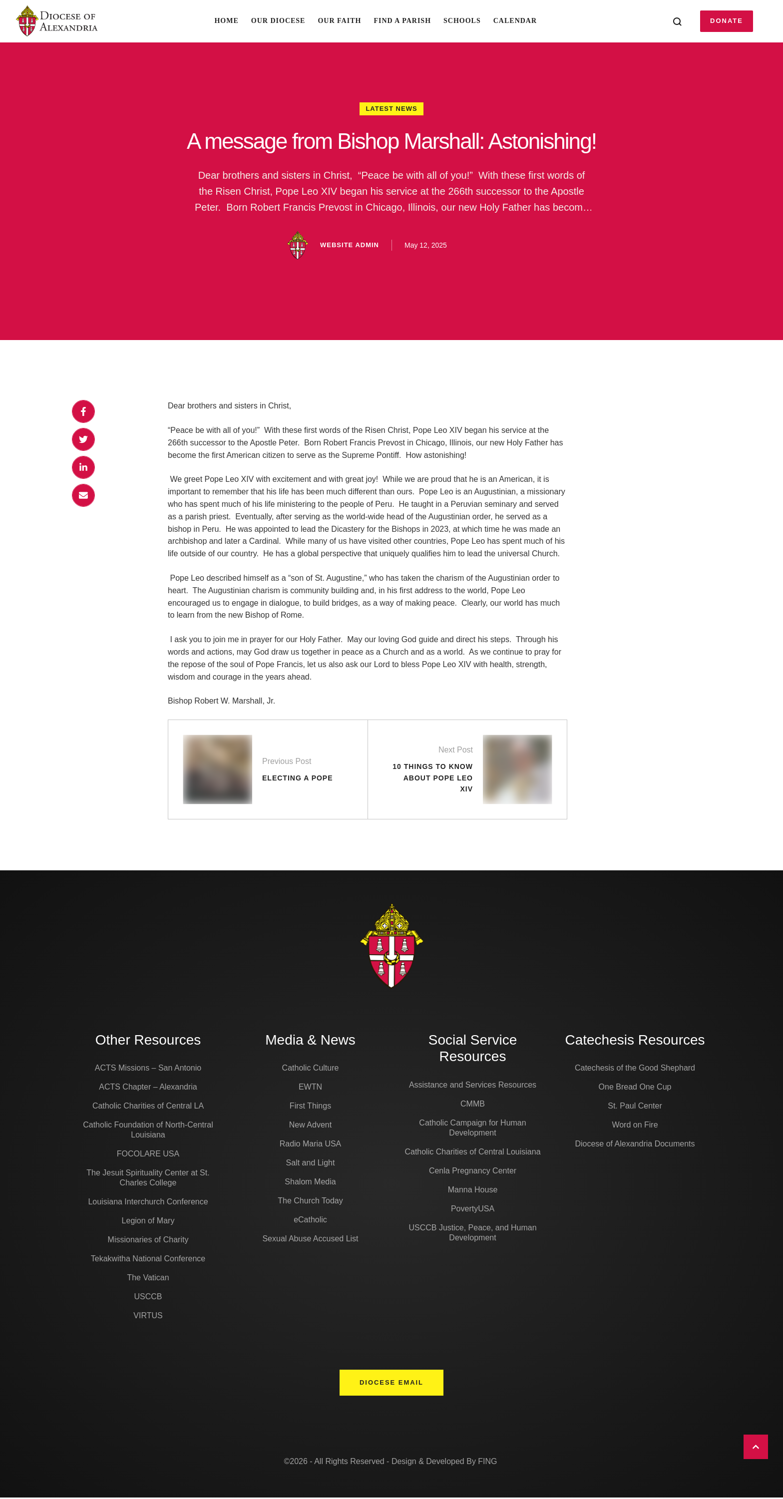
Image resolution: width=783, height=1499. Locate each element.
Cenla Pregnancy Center (472, 1171)
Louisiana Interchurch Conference (148, 1203)
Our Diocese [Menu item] (278, 20)
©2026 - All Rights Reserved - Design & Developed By (381, 1463)
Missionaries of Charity (148, 1241)
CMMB (472, 1105)
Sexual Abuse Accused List (310, 1240)
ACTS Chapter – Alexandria (148, 1088)
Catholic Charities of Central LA (148, 1107)
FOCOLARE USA (148, 1155)
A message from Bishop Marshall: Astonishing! (392, 141)
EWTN (310, 1088)
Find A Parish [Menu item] (402, 20)
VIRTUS (147, 1317)
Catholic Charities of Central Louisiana (472, 1152)
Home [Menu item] (226, 20)
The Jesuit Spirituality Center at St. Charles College (147, 1179)
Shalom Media (310, 1183)
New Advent (310, 1126)
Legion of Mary (148, 1222)
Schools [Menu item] (462, 20)
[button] (726, 20)
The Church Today (310, 1202)
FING (487, 1463)
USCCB (148, 1298)
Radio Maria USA (311, 1145)
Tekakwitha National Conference (148, 1260)
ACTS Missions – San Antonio (148, 1069)
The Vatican (148, 1279)
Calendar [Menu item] (515, 20)
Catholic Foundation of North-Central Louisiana (148, 1131)
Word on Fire (635, 1126)
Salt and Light (310, 1164)
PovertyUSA (472, 1209)
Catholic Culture (310, 1069)
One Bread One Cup (635, 1088)
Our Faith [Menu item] (339, 20)
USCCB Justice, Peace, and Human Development (472, 1233)
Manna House (473, 1190)
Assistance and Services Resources (472, 1086)
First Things (310, 1107)
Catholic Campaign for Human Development (472, 1129)
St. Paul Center (635, 1107)
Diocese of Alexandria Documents (635, 1145)
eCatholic (310, 1221)
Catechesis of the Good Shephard (635, 1069)
